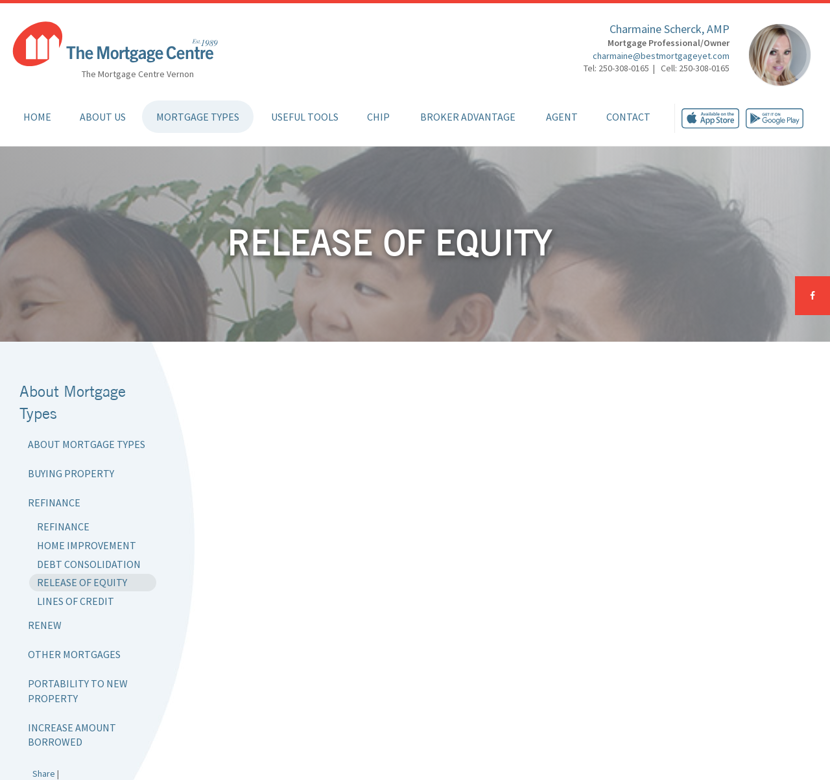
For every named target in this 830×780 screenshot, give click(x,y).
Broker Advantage (468, 116)
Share (43, 773)
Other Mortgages (74, 654)
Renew (45, 625)
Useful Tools (304, 116)
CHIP (378, 116)
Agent (562, 116)
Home (37, 116)
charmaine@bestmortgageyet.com (661, 56)
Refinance (54, 502)
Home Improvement (86, 545)
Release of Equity (82, 582)
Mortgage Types (197, 116)
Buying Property (71, 473)
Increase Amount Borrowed (72, 735)
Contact (628, 116)
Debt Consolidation (89, 564)
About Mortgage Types (86, 444)
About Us (103, 116)
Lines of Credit (75, 601)
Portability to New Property (78, 691)
